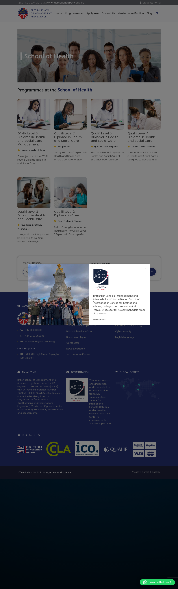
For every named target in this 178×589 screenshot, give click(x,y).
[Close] (146, 268)
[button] (157, 582)
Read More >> (99, 319)
